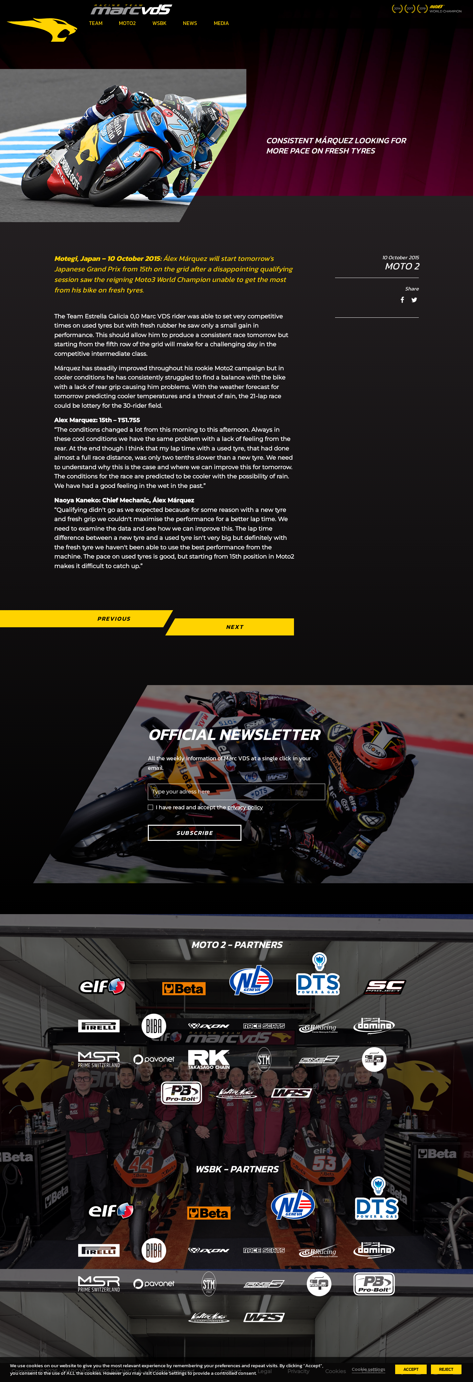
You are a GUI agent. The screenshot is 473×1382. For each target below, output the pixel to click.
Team (95, 23)
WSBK (159, 23)
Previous (113, 618)
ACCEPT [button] (410, 1369)
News (190, 23)
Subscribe (194, 832)
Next (234, 626)
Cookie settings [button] (368, 1369)
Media (221, 23)
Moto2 (127, 23)
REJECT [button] (446, 1369)
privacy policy (245, 807)
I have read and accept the (209, 807)
